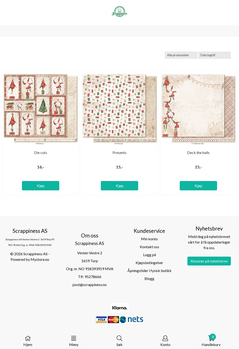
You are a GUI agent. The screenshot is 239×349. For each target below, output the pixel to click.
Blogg (149, 278)
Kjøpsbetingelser (149, 262)
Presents (119, 152)
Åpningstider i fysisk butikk (149, 270)
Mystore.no (40, 259)
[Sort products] (214, 55)
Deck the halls (198, 152)
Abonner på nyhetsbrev (209, 261)
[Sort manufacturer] (181, 55)
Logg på (149, 254)
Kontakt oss (149, 246)
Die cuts (40, 152)
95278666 (92, 276)
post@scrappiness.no (90, 284)
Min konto (149, 239)
